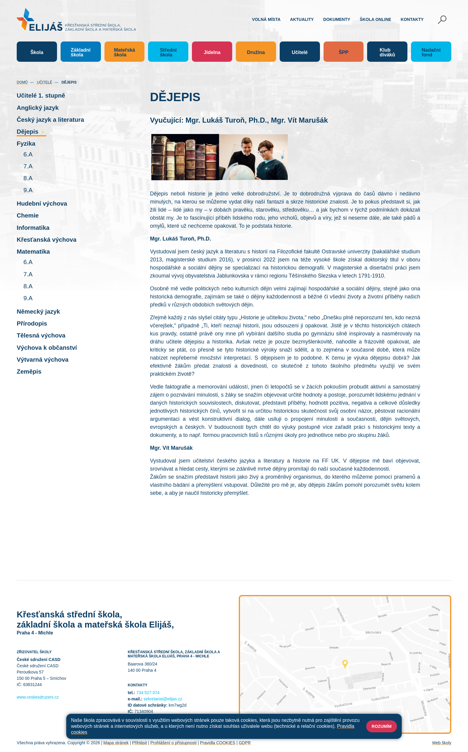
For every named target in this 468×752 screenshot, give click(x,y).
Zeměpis (29, 371)
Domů (22, 82)
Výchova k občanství (47, 347)
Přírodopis (32, 323)
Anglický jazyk (38, 107)
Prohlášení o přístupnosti (173, 742)
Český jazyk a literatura (50, 119)
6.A (28, 154)
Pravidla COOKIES (217, 742)
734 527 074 (148, 692)
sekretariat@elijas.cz (163, 698)
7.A (28, 166)
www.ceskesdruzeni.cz (38, 697)
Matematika (33, 251)
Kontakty (412, 19)
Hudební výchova (42, 203)
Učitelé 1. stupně (41, 95)
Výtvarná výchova (42, 359)
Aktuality (302, 19)
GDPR (245, 742)
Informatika (33, 227)
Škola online (375, 19)
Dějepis (31, 131)
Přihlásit (139, 742)
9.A (28, 190)
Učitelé (44, 82)
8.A (28, 178)
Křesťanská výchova (46, 239)
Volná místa (266, 19)
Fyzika (26, 143)
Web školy (441, 742)
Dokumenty (336, 19)
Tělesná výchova (41, 335)
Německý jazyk (38, 311)
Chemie (28, 215)
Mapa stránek (116, 742)
